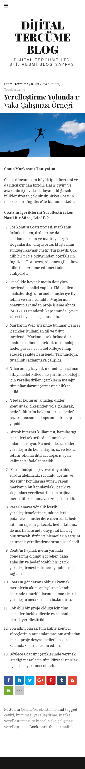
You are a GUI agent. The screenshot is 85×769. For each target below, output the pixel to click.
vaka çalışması (60, 720)
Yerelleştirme (14, 89)
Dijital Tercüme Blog (42, 37)
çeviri (9, 715)
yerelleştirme (16, 726)
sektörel (39, 720)
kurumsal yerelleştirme (36, 715)
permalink (64, 726)
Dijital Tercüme (16, 84)
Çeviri (54, 84)
